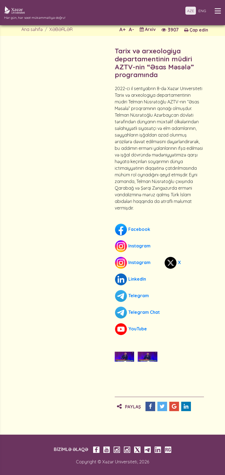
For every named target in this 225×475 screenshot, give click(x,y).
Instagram (132, 246)
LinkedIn (130, 279)
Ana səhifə (32, 29)
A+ (122, 29)
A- (131, 29)
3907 (170, 30)
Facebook (132, 229)
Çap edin (196, 30)
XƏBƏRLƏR (61, 29)
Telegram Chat (137, 312)
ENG (202, 10)
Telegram (132, 296)
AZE (190, 10)
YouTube (131, 329)
